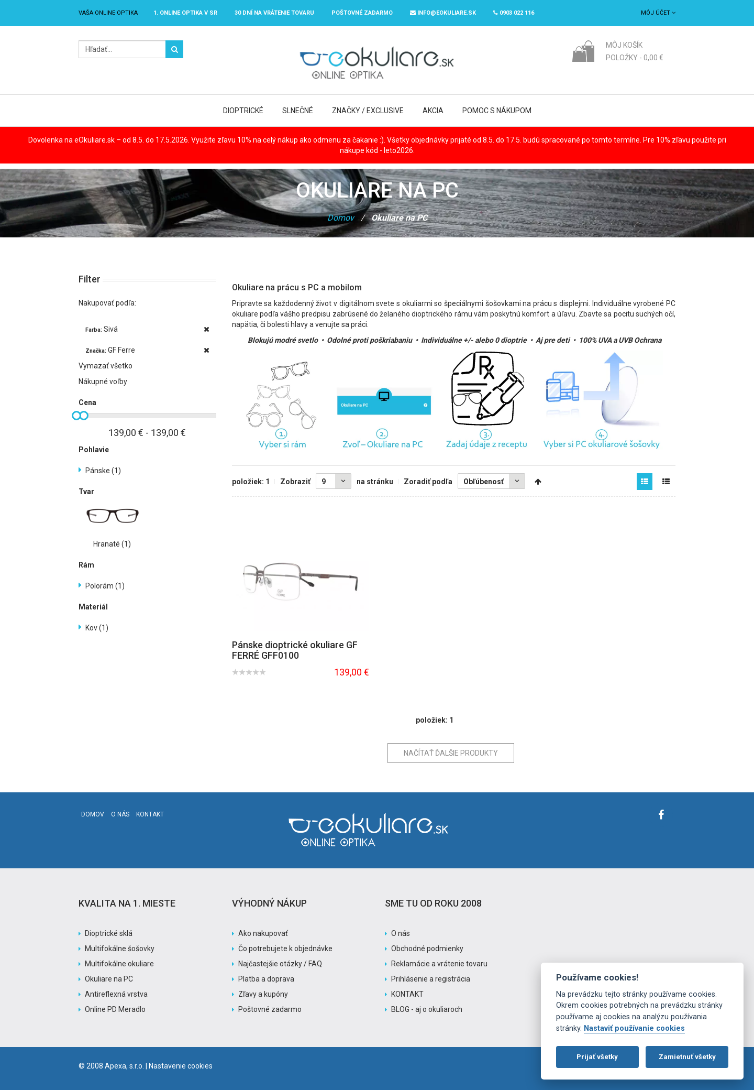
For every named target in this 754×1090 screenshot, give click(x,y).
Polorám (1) (105, 586)
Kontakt (150, 814)
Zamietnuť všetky (687, 1057)
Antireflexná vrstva (116, 994)
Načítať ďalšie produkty (451, 753)
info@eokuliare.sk (443, 12)
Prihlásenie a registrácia (430, 979)
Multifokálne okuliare (119, 964)
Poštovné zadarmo (270, 1009)
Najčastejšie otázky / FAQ (280, 964)
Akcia (433, 110)
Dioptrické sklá (108, 933)
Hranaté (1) (112, 544)
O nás (120, 814)
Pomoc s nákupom (496, 110)
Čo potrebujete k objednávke (285, 948)
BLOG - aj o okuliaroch (426, 1009)
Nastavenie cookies (181, 1066)
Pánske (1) (103, 470)
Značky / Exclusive (368, 110)
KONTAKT (407, 994)
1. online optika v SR (185, 12)
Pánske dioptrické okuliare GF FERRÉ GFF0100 (295, 650)
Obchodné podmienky (427, 948)
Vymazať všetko (105, 366)
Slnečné (297, 110)
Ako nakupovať (263, 933)
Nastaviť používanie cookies (634, 1028)
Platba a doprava (266, 979)
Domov (340, 218)
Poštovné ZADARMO (362, 12)
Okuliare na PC (109, 979)
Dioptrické (243, 110)
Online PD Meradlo (115, 1009)
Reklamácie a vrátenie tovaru (439, 964)
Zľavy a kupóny (263, 994)
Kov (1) (96, 628)
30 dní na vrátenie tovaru (274, 12)
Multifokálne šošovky (119, 948)
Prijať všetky (597, 1057)
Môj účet (658, 12)
